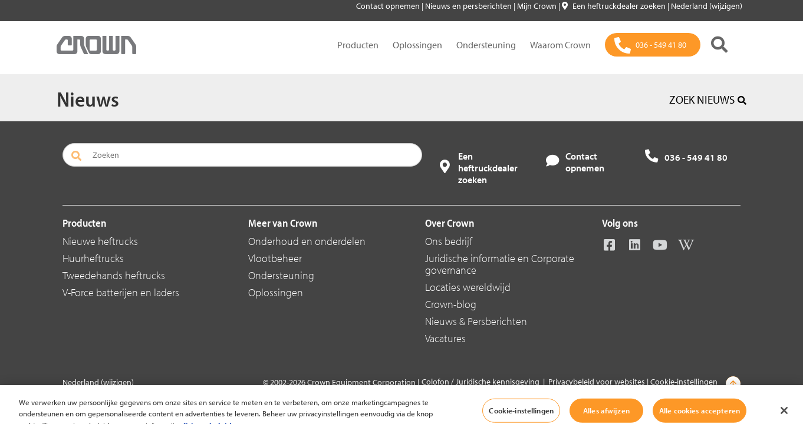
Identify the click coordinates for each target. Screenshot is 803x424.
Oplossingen (417, 45)
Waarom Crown (560, 45)
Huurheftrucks (93, 258)
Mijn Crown (537, 6)
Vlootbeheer (275, 258)
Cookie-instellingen (684, 381)
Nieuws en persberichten (469, 6)
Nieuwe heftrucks (100, 241)
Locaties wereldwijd (468, 287)
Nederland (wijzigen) (706, 6)
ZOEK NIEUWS (707, 99)
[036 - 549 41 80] (652, 45)
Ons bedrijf (448, 241)
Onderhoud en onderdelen (307, 241)
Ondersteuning (486, 45)
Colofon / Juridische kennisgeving (480, 381)
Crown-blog (450, 304)
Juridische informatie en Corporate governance (499, 264)
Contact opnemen (389, 6)
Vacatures (445, 338)
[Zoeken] (719, 45)
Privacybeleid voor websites (596, 381)
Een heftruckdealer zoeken (614, 6)
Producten (358, 45)
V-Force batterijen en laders (120, 292)
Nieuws (88, 98)
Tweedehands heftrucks (113, 275)
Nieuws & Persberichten (476, 321)
